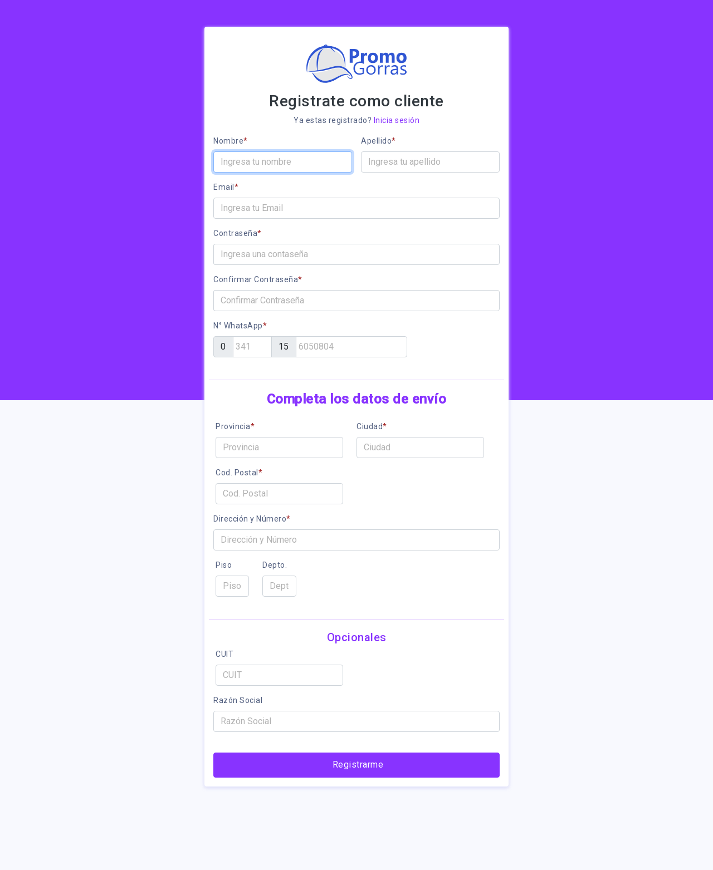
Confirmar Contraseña (257, 279)
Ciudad (371, 426)
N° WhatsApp (240, 325)
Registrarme (358, 764)
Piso (224, 565)
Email (225, 187)
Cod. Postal (239, 472)
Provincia (235, 426)
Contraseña (237, 233)
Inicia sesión (397, 120)
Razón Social (237, 700)
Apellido (378, 140)
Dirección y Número (252, 518)
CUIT (224, 654)
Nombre (230, 140)
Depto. (274, 565)
